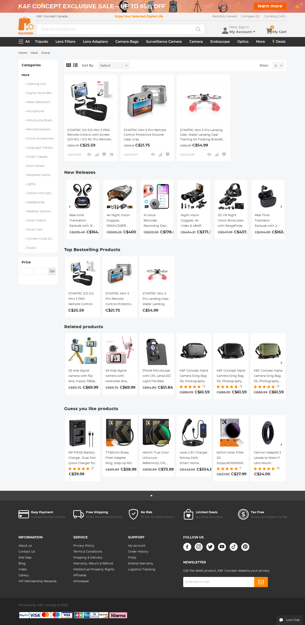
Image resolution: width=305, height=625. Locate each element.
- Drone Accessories (38, 138)
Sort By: (88, 65)
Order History (138, 551)
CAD (275, 16)
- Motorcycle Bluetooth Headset (40, 120)
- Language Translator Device (40, 147)
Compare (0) (250, 16)
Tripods (41, 42)
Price (26, 262)
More (260, 42)
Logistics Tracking (141, 569)
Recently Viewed (224, 16)
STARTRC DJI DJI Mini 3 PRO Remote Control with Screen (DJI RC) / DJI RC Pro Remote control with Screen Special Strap (89, 135)
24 (276, 65)
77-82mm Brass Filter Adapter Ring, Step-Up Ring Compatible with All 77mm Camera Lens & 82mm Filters (119, 458)
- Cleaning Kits (34, 84)
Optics (242, 42)
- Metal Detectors (36, 102)
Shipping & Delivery (88, 557)
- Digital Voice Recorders (40, 93)
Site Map (24, 557)
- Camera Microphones (40, 193)
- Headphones (33, 202)
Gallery (23, 575)
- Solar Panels (33, 166)
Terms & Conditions (87, 551)
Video (22, 569)
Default (105, 65)
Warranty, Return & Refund (93, 563)
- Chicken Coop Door (38, 238)
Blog (22, 563)
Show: (264, 65)
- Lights (29, 184)
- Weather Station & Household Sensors (40, 211)
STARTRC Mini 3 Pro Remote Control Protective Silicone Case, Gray (145, 135)
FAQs (132, 557)
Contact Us (26, 551)
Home (22, 53)
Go (52, 271)
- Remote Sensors (36, 129)
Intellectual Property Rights (93, 569)
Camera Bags (127, 42)
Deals (279, 41)
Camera (196, 42)
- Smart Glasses (34, 156)
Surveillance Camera (164, 42)
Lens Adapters (95, 42)
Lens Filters (65, 42)
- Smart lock (32, 229)
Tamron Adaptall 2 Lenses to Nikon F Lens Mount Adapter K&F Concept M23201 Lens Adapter (267, 458)
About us (25, 545)
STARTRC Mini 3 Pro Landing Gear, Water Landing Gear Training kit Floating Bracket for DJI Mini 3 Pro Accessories (202, 135)
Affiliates (79, 575)
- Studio (29, 247)
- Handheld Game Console (40, 175)
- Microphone (33, 111)
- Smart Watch (34, 220)
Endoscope (220, 42)
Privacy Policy (83, 545)
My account (137, 545)
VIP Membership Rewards (37, 581)
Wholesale (81, 581)
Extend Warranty (140, 563)
